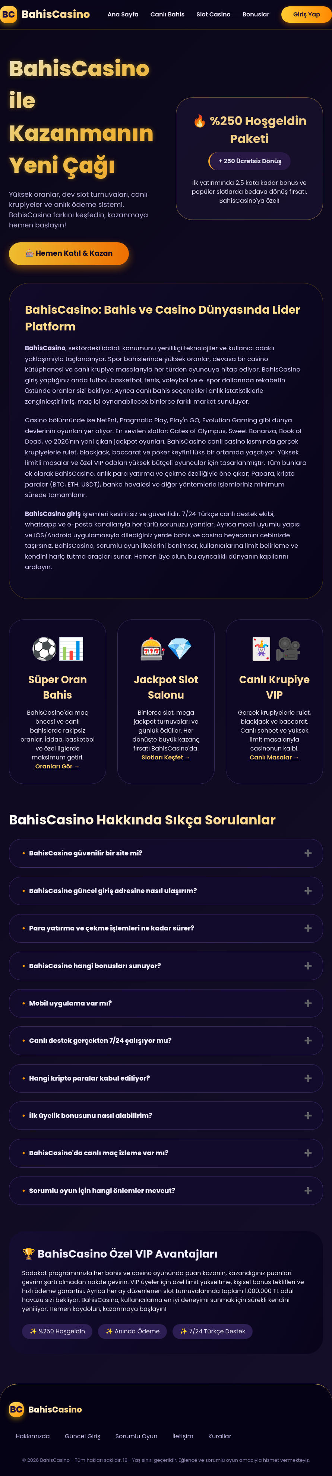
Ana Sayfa (122, 14)
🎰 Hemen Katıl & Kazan (69, 255)
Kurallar (219, 1436)
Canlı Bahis (168, 14)
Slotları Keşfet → (166, 757)
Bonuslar (256, 14)
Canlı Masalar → (274, 757)
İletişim (183, 1436)
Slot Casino (213, 14)
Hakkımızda (33, 1436)
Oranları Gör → (57, 766)
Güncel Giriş (82, 1436)
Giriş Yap (306, 14)
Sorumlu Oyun (137, 1436)
